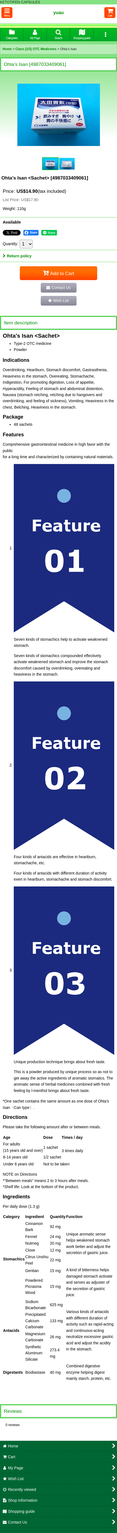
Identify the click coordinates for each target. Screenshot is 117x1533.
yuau (58, 12)
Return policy (17, 256)
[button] (6, 12)
